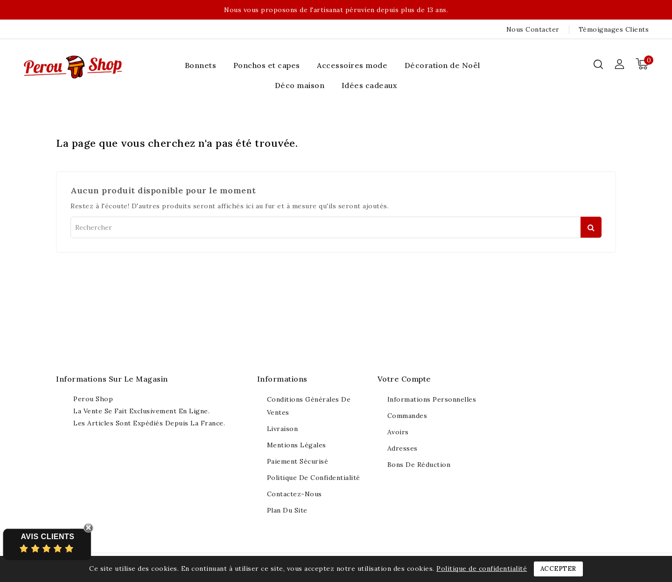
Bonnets (201, 65)
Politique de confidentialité (313, 477)
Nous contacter (533, 29)
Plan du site (287, 510)
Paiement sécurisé (298, 461)
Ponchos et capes (266, 65)
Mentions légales (296, 445)
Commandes (407, 415)
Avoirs (398, 432)
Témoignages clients (614, 29)
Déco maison (300, 85)
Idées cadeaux (370, 85)
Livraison (282, 429)
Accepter (558, 569)
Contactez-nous (294, 494)
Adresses (402, 448)
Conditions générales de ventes (309, 406)
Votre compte (404, 378)
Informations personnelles (431, 399)
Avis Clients (47, 537)
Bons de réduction (419, 464)
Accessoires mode (352, 65)
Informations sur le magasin (112, 378)
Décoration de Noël (442, 65)
